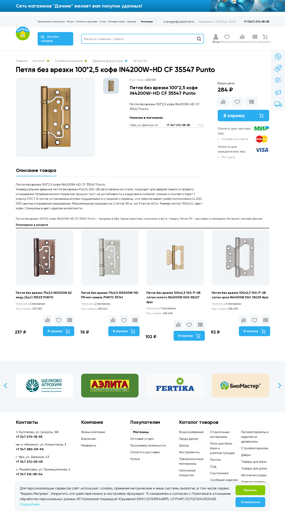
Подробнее (29, 504)
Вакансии (88, 439)
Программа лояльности (51, 21)
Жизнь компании (93, 432)
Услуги (70, 21)
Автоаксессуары (253, 475)
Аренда (131, 21)
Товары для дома (254, 468)
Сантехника (219, 473)
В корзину (243, 116)
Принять (250, 490)
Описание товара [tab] (36, 170)
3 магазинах (161, 308)
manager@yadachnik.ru (178, 21)
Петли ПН (140, 61)
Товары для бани (253, 462)
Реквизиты (88, 445)
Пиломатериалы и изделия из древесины (254, 436)
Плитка (215, 460)
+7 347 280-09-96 (30, 449)
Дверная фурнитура (109, 61)
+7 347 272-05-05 (178, 125)
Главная (21, 61)
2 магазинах (31, 303)
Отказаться (250, 502)
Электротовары (253, 482)
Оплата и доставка (87, 21)
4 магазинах (227, 308)
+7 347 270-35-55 (29, 437)
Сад (213, 466)
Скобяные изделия (71, 61)
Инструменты (189, 452)
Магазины (147, 21)
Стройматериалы (254, 448)
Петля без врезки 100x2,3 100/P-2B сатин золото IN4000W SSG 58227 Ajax (173, 297)
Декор (184, 445)
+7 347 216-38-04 (29, 474)
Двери (246, 455)
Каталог (41, 61)
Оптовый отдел (116, 21)
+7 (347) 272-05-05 (256, 21)
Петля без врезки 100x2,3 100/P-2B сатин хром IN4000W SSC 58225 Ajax (239, 297)
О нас (103, 21)
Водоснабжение (191, 432)
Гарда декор (188, 439)
